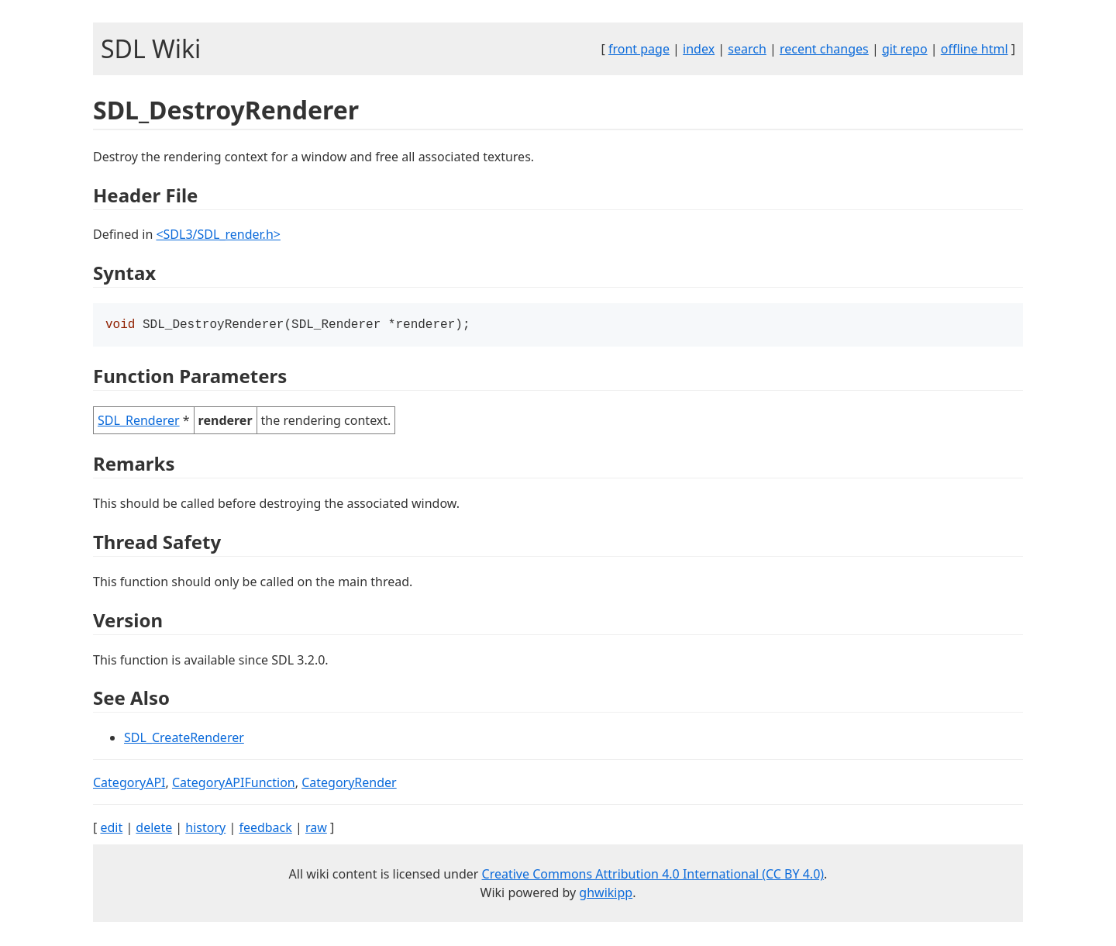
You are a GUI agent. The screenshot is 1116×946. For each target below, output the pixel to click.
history (205, 828)
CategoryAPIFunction (233, 783)
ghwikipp (605, 894)
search (747, 48)
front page (639, 48)
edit (111, 828)
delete (154, 828)
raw (316, 828)
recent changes (824, 48)
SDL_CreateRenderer (184, 738)
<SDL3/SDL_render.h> (218, 234)
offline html (974, 48)
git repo (905, 48)
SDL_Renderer (139, 421)
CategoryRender (349, 783)
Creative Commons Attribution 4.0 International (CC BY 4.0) (653, 875)
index (699, 48)
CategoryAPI (129, 783)
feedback (265, 828)
